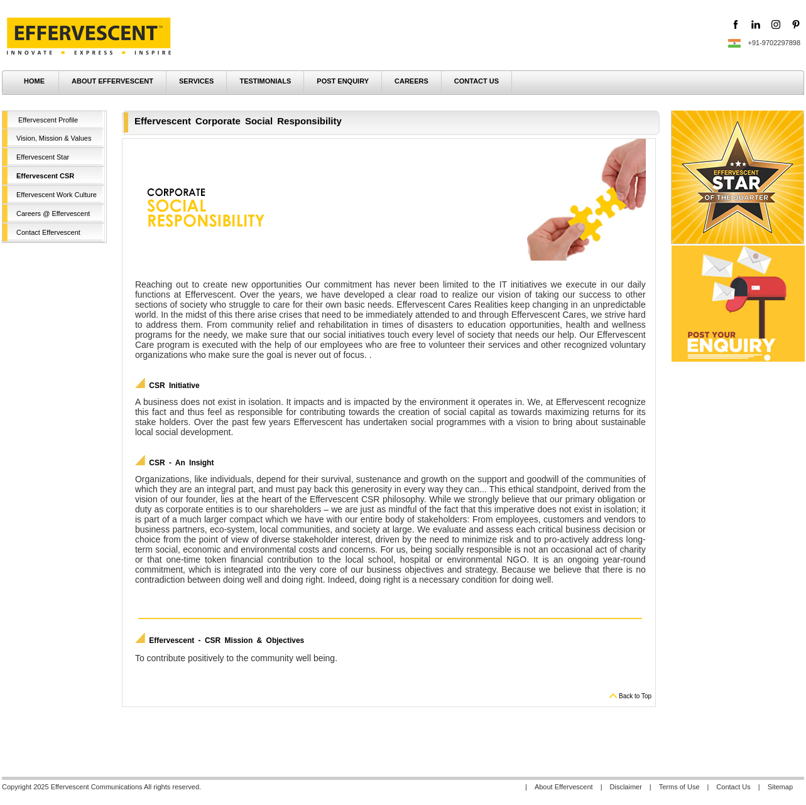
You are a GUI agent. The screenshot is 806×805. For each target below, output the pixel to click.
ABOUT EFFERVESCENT (112, 81)
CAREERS (411, 81)
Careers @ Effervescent (53, 213)
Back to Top (635, 696)
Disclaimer (626, 787)
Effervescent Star (42, 157)
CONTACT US (476, 81)
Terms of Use (679, 787)
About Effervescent (564, 787)
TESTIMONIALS (265, 81)
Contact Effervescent (48, 232)
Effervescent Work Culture (56, 194)
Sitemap (780, 787)
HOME (34, 81)
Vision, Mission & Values (53, 138)
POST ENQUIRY (343, 81)
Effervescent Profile (48, 120)
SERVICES (196, 81)
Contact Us (733, 787)
